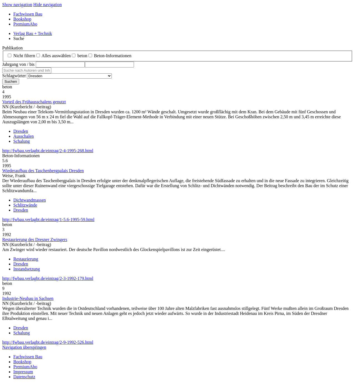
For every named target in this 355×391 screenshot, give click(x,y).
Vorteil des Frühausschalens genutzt (34, 101)
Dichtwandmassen (29, 200)
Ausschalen (23, 136)
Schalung (21, 141)
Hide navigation (47, 4)
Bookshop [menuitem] (22, 19)
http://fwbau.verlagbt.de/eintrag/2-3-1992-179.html (47, 278)
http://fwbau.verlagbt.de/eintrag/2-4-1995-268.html (47, 150)
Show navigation (17, 4)
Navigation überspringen (24, 347)
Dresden (20, 131)
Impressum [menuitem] (23, 371)
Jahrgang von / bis (18, 64)
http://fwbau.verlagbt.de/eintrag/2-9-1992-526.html (47, 342)
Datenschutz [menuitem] (24, 376)
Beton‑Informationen (112, 55)
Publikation (12, 48)
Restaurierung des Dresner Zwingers (34, 239)
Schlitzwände (25, 205)
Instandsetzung (26, 269)
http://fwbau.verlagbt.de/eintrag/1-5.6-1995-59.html (48, 219)
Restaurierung (25, 259)
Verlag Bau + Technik (32, 33)
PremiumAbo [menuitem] (25, 24)
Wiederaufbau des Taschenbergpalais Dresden (43, 170)
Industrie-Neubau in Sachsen (28, 298)
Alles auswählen (56, 55)
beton (82, 55)
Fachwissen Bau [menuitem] (27, 14)
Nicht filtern (24, 55)
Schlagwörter (14, 75)
